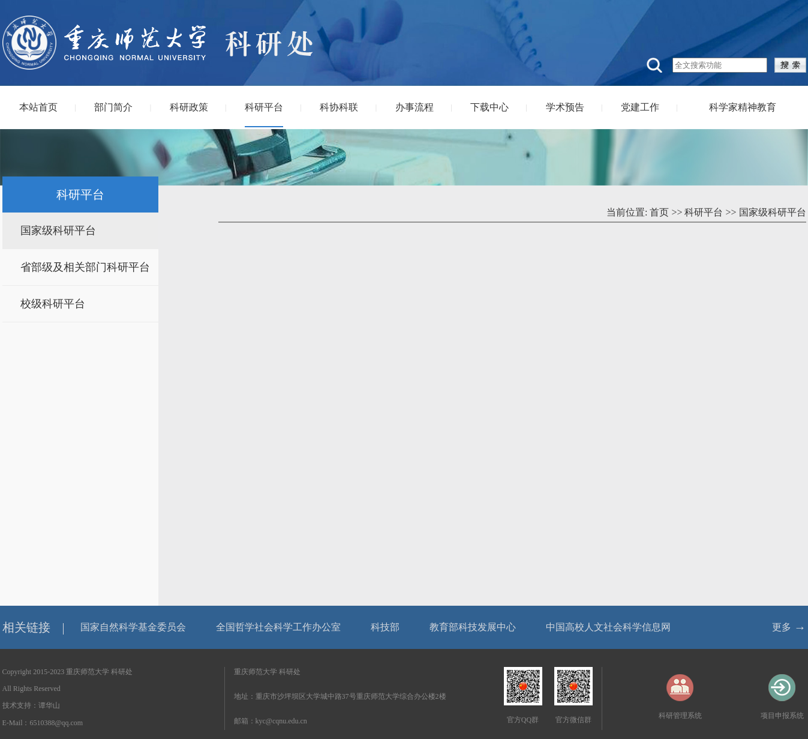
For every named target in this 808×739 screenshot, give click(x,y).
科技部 (385, 627)
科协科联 (339, 107)
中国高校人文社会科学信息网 (608, 627)
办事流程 (414, 107)
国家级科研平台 (58, 231)
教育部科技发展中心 (472, 627)
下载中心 (489, 107)
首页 (659, 212)
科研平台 (264, 107)
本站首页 (38, 107)
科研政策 (189, 107)
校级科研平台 (52, 304)
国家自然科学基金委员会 (133, 627)
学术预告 (565, 107)
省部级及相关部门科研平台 (85, 267)
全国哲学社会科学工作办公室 (278, 627)
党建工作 (640, 107)
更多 (781, 627)
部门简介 (113, 107)
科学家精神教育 (742, 107)
